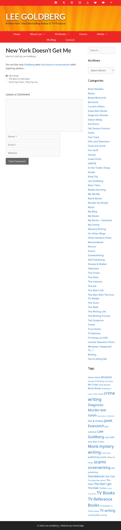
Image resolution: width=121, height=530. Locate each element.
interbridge (78, 525)
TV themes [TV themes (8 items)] (105, 505)
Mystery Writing (97, 229)
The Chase (94, 272)
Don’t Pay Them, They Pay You (23, 82)
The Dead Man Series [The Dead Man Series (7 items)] (97, 480)
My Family (14, 75)
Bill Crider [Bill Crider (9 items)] (93, 384)
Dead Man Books (97, 111)
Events (83, 34)
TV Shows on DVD (98, 337)
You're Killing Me (97, 359)
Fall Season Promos (99, 128)
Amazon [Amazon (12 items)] (106, 377)
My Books (64, 34)
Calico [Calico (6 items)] (90, 394)
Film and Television (99, 141)
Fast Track (93, 137)
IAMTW (92, 163)
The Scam (93, 302)
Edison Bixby (95, 119)
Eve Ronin (93, 124)
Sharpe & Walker (97, 264)
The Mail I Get (96, 290)
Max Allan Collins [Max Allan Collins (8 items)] (96, 441)
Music (91, 207)
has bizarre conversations (55, 64)
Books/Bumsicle (97, 97)
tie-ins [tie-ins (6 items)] (110, 488)
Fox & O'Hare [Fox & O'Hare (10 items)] (95, 421)
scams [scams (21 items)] (100, 462)
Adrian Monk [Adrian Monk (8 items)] (94, 377)
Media (104, 34)
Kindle (91, 172)
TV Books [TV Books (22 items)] (106, 493)
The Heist (93, 277)
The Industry (95, 281)
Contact (70, 39)
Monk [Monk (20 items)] (93, 446)
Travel (91, 324)
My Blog (51, 39)
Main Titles (94, 185)
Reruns (92, 246)
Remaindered (95, 242)
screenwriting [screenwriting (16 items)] (99, 467)
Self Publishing (96, 259)
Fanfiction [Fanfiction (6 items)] (110, 416)
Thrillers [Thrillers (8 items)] (103, 488)
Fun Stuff (93, 150)
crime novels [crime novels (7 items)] (98, 394)
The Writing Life (97, 311)
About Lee (40, 34)
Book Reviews (96, 89)
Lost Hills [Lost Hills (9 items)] (109, 437)
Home (16, 34)
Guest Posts (94, 159)
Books (91, 93)
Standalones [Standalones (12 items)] (96, 476)
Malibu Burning (97, 189)
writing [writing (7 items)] (104, 515)
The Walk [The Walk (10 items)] (93, 488)
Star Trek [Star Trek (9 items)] (110, 476)
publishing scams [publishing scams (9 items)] (97, 457)
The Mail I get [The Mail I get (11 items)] (103, 484)
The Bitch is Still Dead (19, 78)
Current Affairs (96, 106)
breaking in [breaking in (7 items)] (106, 388)
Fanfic (91, 132)
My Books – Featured (100, 220)
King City (93, 176)
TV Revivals (94, 333)
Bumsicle (93, 102)
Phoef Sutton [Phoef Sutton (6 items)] (106, 453)
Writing (92, 354)
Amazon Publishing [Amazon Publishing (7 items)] (96, 381)
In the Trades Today (99, 167)
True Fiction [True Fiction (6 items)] (92, 494)
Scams (91, 251)
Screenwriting (96, 255)
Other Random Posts (100, 237)
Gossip (92, 154)
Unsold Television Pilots (101, 342)
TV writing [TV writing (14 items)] (107, 510)
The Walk (93, 307)
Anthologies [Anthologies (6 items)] (109, 381)
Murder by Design (98, 202)
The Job (92, 286)
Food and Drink (97, 146)
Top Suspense (96, 320)
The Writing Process (99, 315)
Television (93, 268)
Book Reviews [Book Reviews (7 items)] (105, 385)
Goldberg (29, 64)
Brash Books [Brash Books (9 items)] (94, 388)
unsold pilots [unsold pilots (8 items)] (94, 515)
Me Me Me (94, 194)
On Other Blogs (97, 233)
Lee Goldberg (35, 16)
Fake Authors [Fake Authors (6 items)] (102, 416)
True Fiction (94, 329)
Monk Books (95, 198)
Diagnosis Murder (98, 115)
